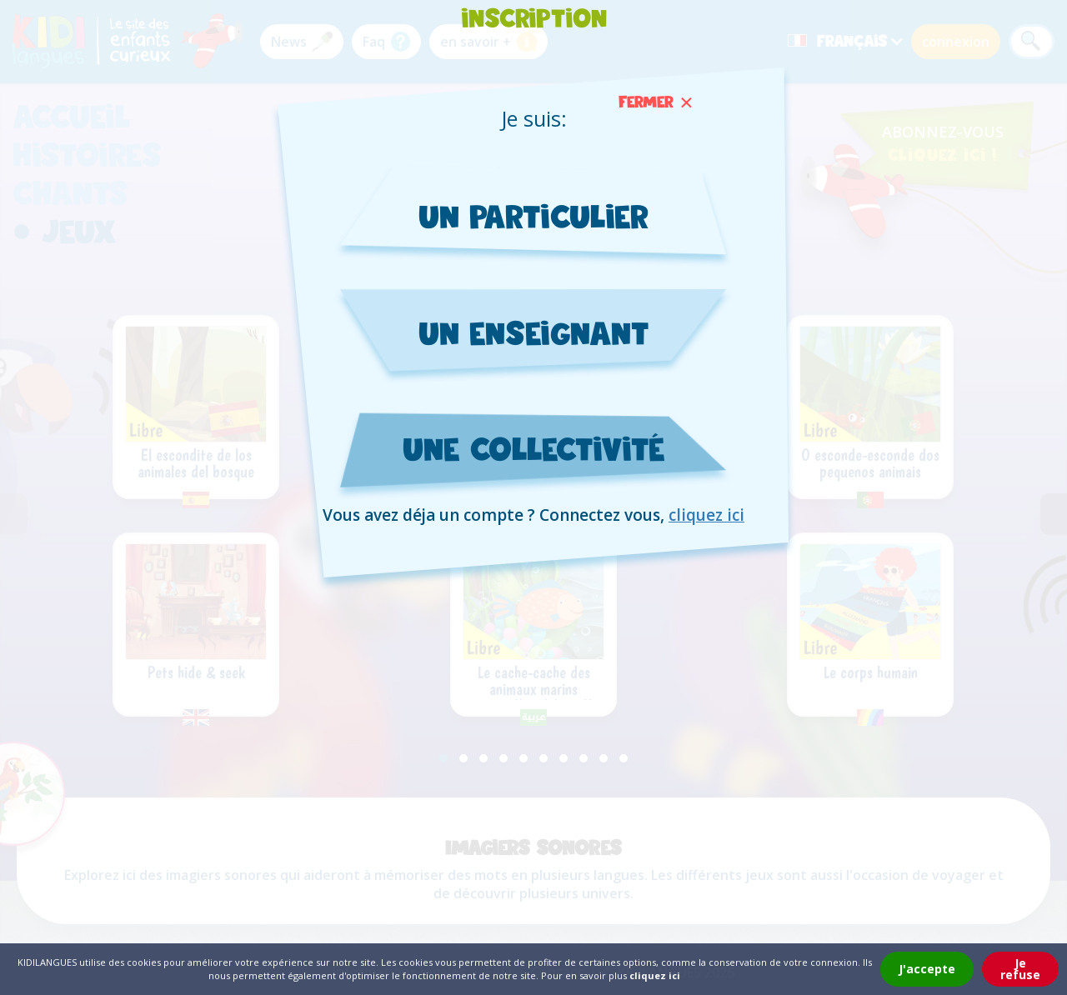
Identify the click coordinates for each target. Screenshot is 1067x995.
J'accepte (927, 969)
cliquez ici (706, 516)
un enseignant (533, 333)
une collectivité (534, 449)
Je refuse (1020, 968)
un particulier (533, 216)
